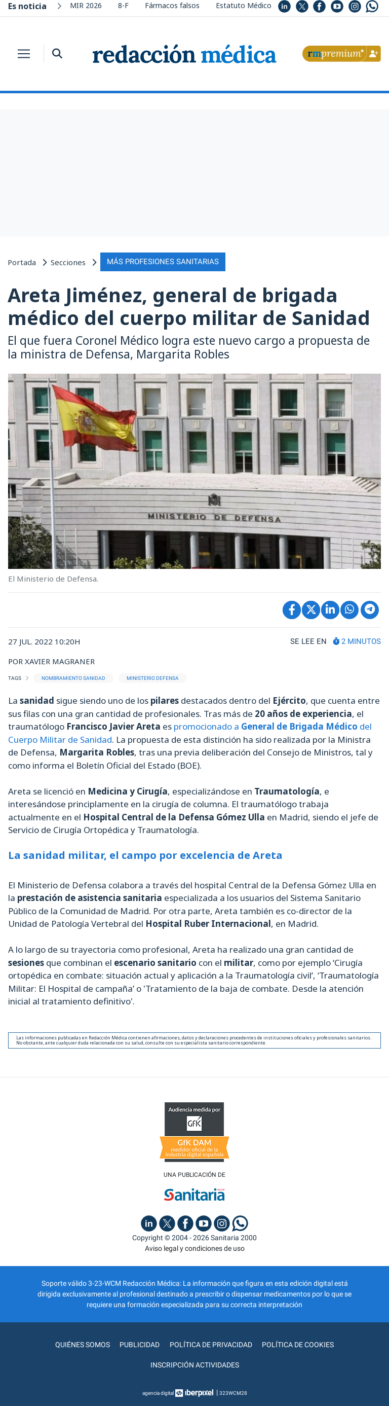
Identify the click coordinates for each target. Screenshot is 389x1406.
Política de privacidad (211, 1345)
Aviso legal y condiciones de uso (195, 1248)
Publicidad (140, 1345)
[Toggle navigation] (24, 53)
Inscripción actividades (194, 1365)
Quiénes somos (83, 1345)
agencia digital (158, 1393)
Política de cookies (298, 1345)
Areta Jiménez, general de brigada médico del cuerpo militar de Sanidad (189, 306)
